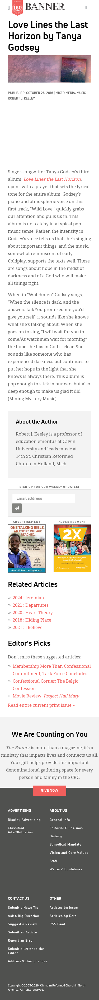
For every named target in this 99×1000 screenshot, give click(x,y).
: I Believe (28, 628)
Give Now (49, 790)
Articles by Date (63, 916)
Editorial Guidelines (66, 828)
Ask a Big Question (23, 916)
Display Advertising (24, 820)
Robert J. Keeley (21, 98)
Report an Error (21, 940)
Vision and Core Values (69, 853)
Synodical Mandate (65, 844)
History (56, 836)
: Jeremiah (28, 598)
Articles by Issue (64, 908)
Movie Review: (46, 696)
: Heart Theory (33, 613)
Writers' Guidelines (66, 869)
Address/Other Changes (28, 961)
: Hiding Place (32, 620)
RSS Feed (57, 924)
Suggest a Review (22, 924)
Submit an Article (22, 932)
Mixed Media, (66, 93)
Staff (54, 861)
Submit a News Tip (23, 908)
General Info (60, 820)
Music (81, 93)
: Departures (31, 606)
